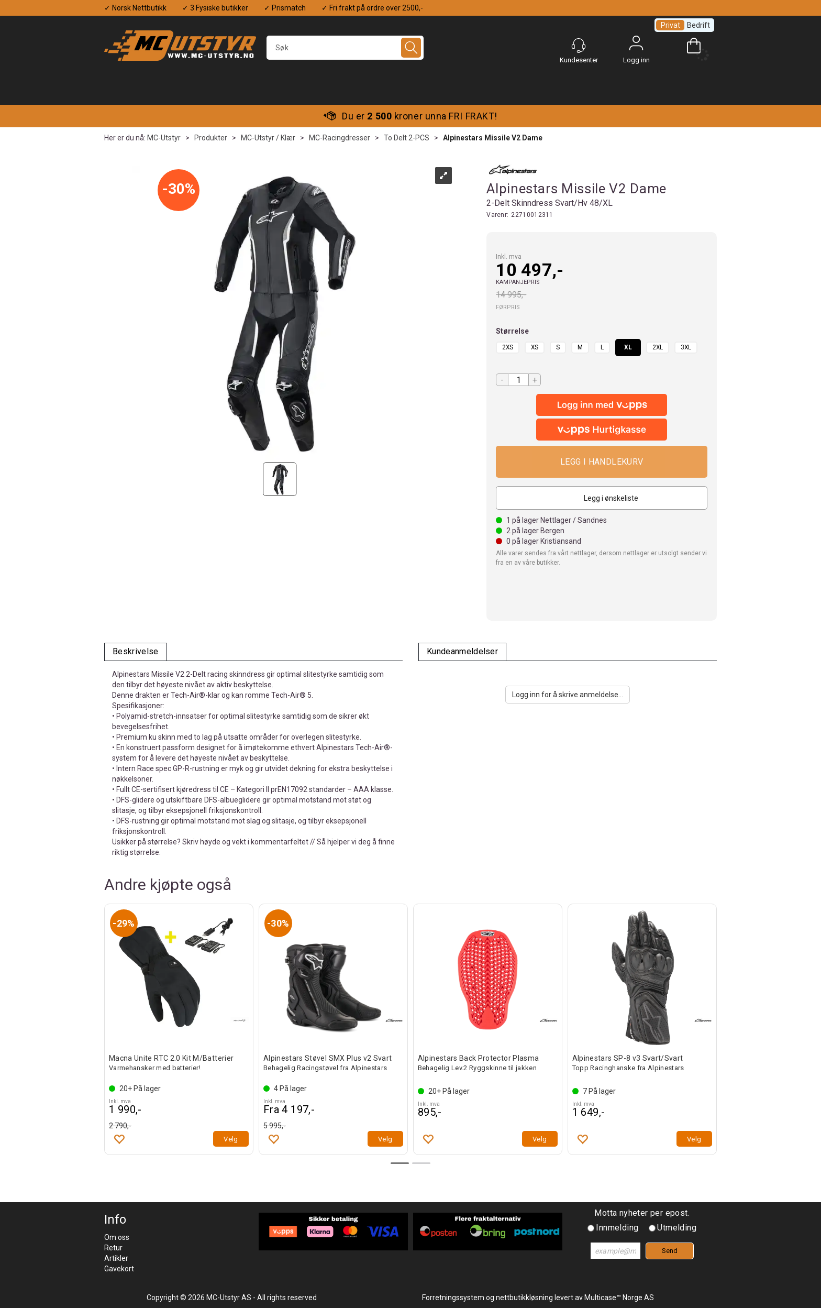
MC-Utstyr (164, 138)
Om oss (116, 1237)
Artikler (116, 1258)
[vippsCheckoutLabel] (601, 430)
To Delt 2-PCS (406, 138)
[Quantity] (518, 379)
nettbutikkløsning (524, 1297)
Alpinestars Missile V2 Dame (492, 138)
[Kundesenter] (579, 46)
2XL (657, 347)
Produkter (210, 138)
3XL (686, 347)
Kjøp (601, 462)
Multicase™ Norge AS (619, 1297)
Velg (231, 1139)
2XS (507, 347)
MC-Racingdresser (339, 138)
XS (534, 347)
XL (628, 347)
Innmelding (617, 1228)
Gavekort (119, 1269)
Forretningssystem (453, 1297)
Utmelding (676, 1228)
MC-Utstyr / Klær (268, 138)
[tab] (135, 652)
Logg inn (636, 46)
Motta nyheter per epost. (642, 1213)
